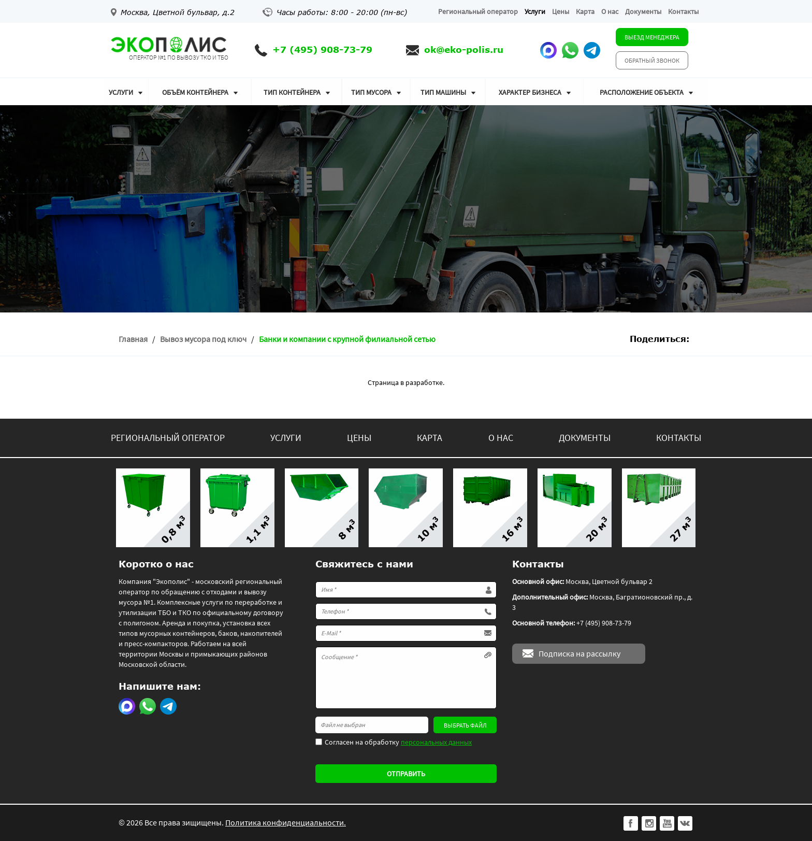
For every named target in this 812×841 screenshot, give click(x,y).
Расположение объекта (642, 92)
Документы (643, 11)
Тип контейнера (292, 92)
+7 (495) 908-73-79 (322, 49)
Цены (560, 11)
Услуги (535, 11)
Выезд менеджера (652, 37)
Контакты (683, 11)
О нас (609, 11)
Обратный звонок (652, 60)
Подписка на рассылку (579, 653)
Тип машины (443, 92)
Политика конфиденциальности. (285, 822)
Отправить (406, 773)
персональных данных (436, 742)
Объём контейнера (195, 92)
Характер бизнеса (530, 92)
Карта (585, 11)
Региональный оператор (478, 11)
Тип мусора (371, 92)
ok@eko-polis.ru (463, 49)
